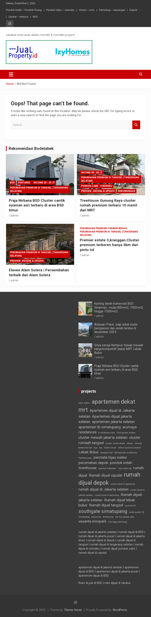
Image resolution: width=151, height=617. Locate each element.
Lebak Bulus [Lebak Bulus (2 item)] (88, 452)
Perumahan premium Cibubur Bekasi (103, 228)
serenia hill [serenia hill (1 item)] (130, 505)
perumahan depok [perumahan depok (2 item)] (93, 462)
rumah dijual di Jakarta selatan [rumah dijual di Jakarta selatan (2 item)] (103, 489)
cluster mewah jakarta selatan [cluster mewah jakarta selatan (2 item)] (102, 437)
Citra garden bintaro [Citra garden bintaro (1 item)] (126, 432)
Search (136, 124)
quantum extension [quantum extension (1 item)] (107, 468)
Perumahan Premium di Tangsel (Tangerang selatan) (39, 189)
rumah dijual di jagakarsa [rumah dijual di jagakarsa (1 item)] (122, 484)
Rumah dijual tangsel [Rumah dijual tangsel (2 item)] (106, 505)
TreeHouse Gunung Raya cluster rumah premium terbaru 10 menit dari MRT (108, 205)
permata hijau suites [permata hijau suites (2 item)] (110, 457)
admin (14, 215)
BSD (35, 16)
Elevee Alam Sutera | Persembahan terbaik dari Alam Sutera (39, 272)
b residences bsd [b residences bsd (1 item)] (106, 432)
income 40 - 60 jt (91, 172)
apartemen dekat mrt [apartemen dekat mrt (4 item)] (106, 405)
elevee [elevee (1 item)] (130, 443)
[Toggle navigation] (11, 74)
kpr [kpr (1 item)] (100, 447)
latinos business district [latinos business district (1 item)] (129, 447)
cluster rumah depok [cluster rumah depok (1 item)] (115, 443)
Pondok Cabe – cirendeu (60, 9)
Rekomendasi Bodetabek (31, 148)
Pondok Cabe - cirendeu (96, 186)
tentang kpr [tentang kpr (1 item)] (108, 517)
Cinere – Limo (87, 9)
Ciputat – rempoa (18, 16)
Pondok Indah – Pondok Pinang (24, 9)
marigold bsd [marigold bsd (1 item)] (106, 452)
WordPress (120, 610)
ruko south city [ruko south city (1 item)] (125, 468)
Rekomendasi (126, 191)
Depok (133, 9)
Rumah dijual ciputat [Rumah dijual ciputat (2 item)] (105, 475)
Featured (24, 182)
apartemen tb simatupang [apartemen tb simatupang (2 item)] (99, 427)
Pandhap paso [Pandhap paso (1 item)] (85, 458)
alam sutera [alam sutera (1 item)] (84, 403)
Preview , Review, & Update (98, 191)
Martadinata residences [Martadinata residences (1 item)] (125, 452)
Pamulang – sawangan (112, 9)
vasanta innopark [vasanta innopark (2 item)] (92, 521)
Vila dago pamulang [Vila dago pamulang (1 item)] (117, 522)
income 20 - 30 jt (44, 182)
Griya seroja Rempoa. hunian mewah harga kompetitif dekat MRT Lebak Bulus (118, 349)
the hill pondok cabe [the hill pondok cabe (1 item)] (124, 517)
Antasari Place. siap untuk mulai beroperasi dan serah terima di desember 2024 (115, 328)
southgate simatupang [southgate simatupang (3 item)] (102, 511)
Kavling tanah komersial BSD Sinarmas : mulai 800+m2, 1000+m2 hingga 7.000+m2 (118, 307)
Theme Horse (73, 610)
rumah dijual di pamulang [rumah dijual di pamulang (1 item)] (107, 495)
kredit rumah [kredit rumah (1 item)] (110, 447)
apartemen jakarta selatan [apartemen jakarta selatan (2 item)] (113, 421)
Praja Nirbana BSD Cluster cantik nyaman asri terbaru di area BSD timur (37, 205)
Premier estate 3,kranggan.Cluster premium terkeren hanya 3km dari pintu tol (109, 245)
